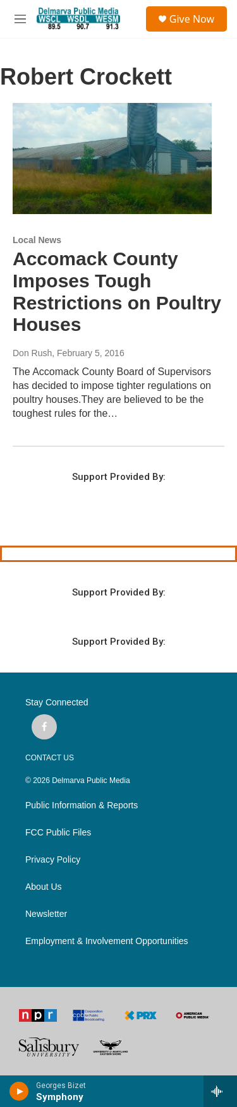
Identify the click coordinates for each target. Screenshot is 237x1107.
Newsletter (46, 914)
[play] (19, 1091)
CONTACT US (49, 757)
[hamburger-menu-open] (20, 19)
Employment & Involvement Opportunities (106, 941)
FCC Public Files (58, 832)
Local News (37, 240)
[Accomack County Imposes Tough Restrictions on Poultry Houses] (112, 158)
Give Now (191, 19)
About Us (43, 887)
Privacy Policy (52, 860)
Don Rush (32, 353)
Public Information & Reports (81, 805)
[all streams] (220, 1091)
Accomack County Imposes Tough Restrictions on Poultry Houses (117, 291)
